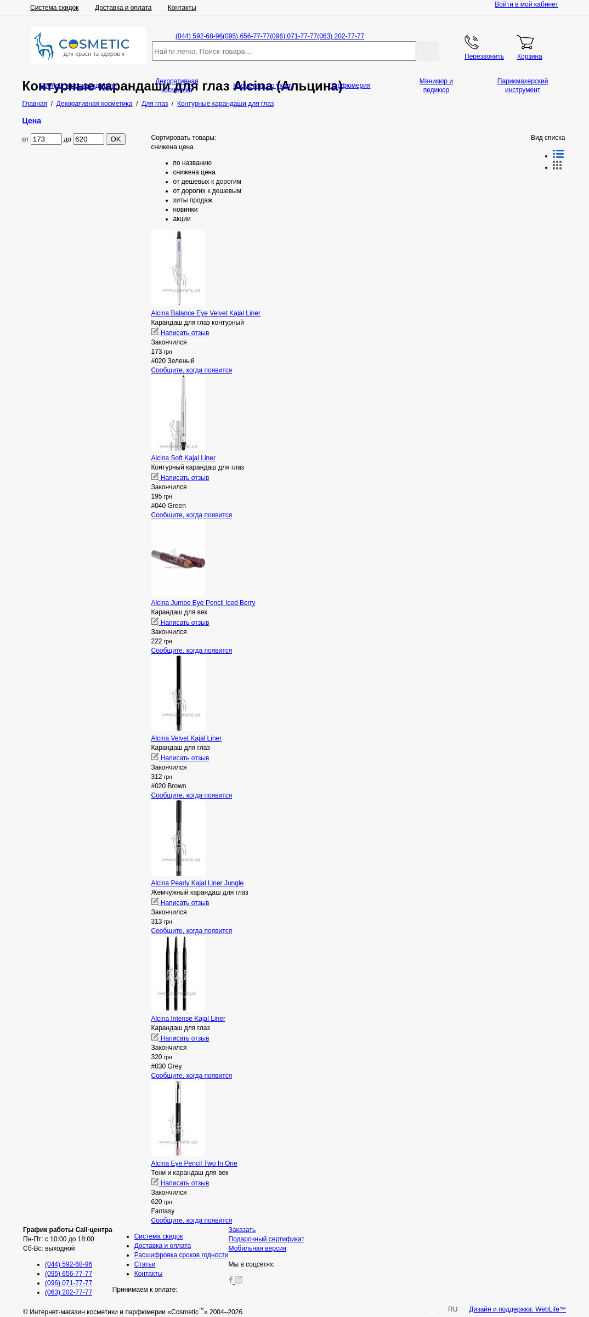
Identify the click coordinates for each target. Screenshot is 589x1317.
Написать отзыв (180, 333)
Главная (35, 104)
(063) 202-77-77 (340, 36)
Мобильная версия (258, 1248)
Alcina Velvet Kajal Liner (186, 738)
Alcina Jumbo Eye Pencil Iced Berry (203, 603)
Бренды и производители (78, 85)
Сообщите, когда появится (192, 370)
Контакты (182, 8)
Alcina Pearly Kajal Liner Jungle (197, 883)
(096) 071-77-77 (293, 36)
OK (115, 139)
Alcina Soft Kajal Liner (183, 458)
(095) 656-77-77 (246, 36)
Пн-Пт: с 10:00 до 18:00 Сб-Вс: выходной (67, 1239)
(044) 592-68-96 (199, 36)
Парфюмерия (350, 85)
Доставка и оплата (123, 8)
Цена (32, 120)
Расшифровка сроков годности (181, 1255)
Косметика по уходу (263, 85)
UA (432, 1309)
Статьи (145, 1264)
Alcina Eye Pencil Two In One (194, 1163)
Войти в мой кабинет (526, 4)
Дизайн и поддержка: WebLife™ (517, 1309)
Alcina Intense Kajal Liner (188, 1018)
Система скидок (54, 8)
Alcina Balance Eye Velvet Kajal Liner (205, 313)
